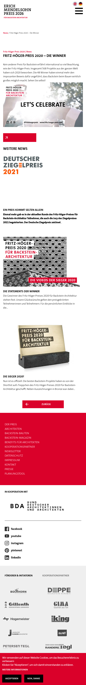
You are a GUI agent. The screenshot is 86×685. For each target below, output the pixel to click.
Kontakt (10, 464)
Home (5, 33)
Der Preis (11, 424)
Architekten (13, 429)
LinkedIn (16, 557)
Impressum (12, 460)
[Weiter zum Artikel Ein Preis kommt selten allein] (41, 189)
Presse (9, 469)
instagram (17, 543)
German (80, 4)
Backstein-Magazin (18, 438)
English (75, 4)
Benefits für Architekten (22, 442)
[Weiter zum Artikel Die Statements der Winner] (41, 273)
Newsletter (13, 451)
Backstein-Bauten (17, 433)
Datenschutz (14, 455)
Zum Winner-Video (21, 137)
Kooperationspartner (20, 447)
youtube (16, 536)
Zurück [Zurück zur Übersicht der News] (46, 404)
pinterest (16, 550)
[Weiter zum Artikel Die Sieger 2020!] (41, 356)
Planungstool (15, 473)
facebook (16, 529)
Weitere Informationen (15, 672)
